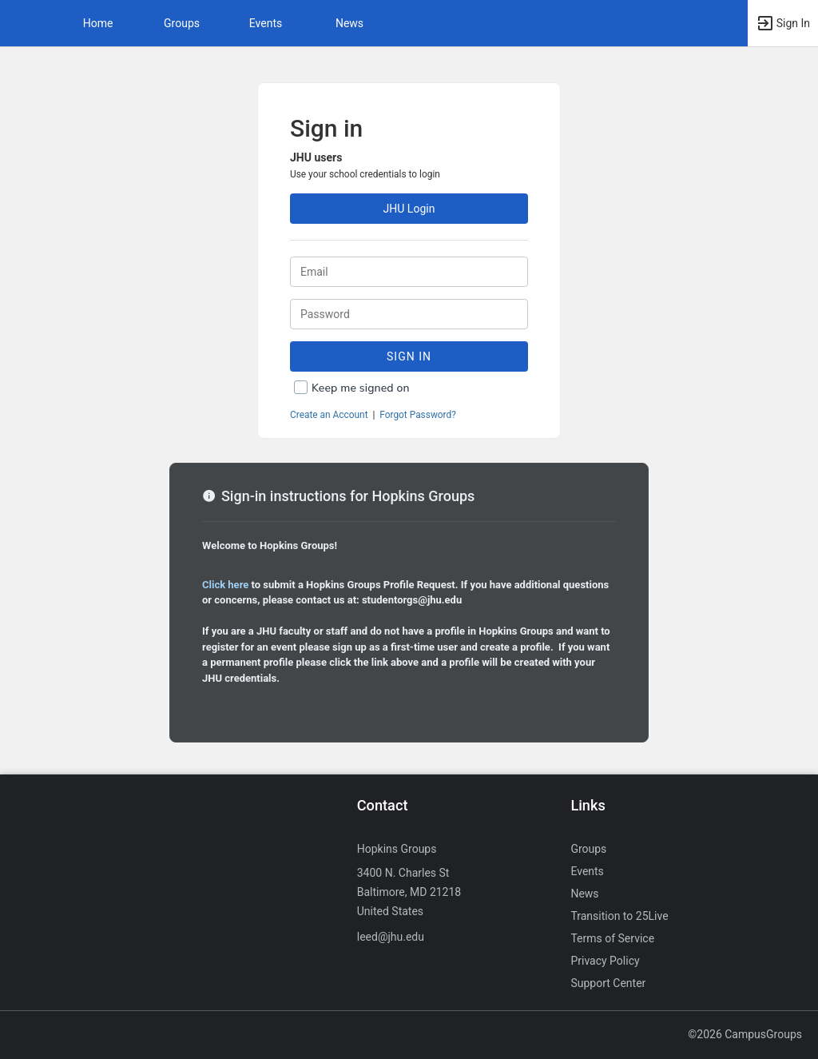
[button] (20, 23)
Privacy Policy (604, 960)
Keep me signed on (361, 388)
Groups (182, 23)
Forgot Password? (417, 414)
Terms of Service (612, 938)
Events (265, 23)
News (349, 23)
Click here (225, 585)
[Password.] (409, 314)
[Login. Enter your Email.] (409, 272)
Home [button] (98, 23)
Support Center (607, 983)
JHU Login (409, 208)
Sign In (409, 356)
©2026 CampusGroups (745, 1034)
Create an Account (329, 414)
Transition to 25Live (619, 916)
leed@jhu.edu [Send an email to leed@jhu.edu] (390, 936)
